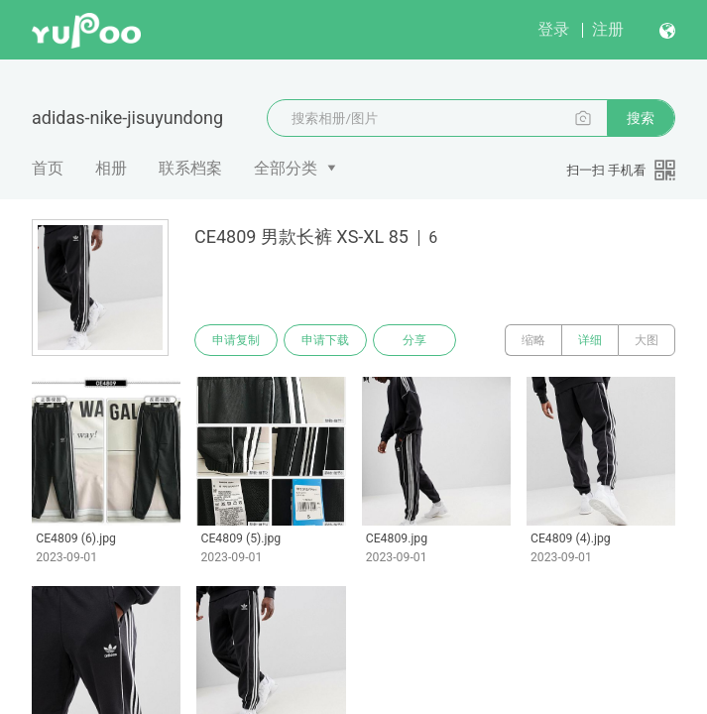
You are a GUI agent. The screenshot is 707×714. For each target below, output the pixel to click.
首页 (47, 168)
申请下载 (325, 340)
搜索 (640, 118)
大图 (646, 340)
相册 (111, 168)
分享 (414, 340)
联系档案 (190, 168)
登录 (553, 29)
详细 (590, 340)
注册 (608, 29)
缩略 (533, 340)
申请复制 (236, 340)
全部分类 (285, 168)
